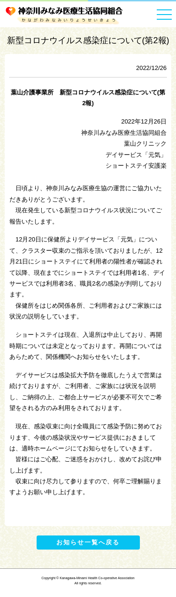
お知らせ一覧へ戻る (88, 542)
